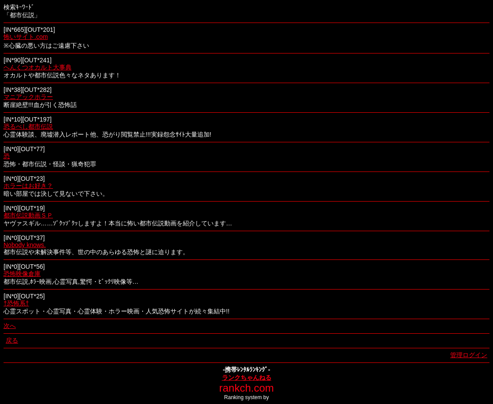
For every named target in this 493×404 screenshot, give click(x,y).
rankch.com (246, 388)
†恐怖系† (16, 303)
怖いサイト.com (26, 36)
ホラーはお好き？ (28, 185)
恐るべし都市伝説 (28, 126)
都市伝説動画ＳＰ (28, 215)
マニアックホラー (28, 96)
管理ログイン (468, 354)
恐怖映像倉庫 (22, 273)
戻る (12, 340)
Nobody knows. (25, 244)
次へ (10, 325)
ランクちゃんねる (246, 377)
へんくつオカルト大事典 (38, 67)
